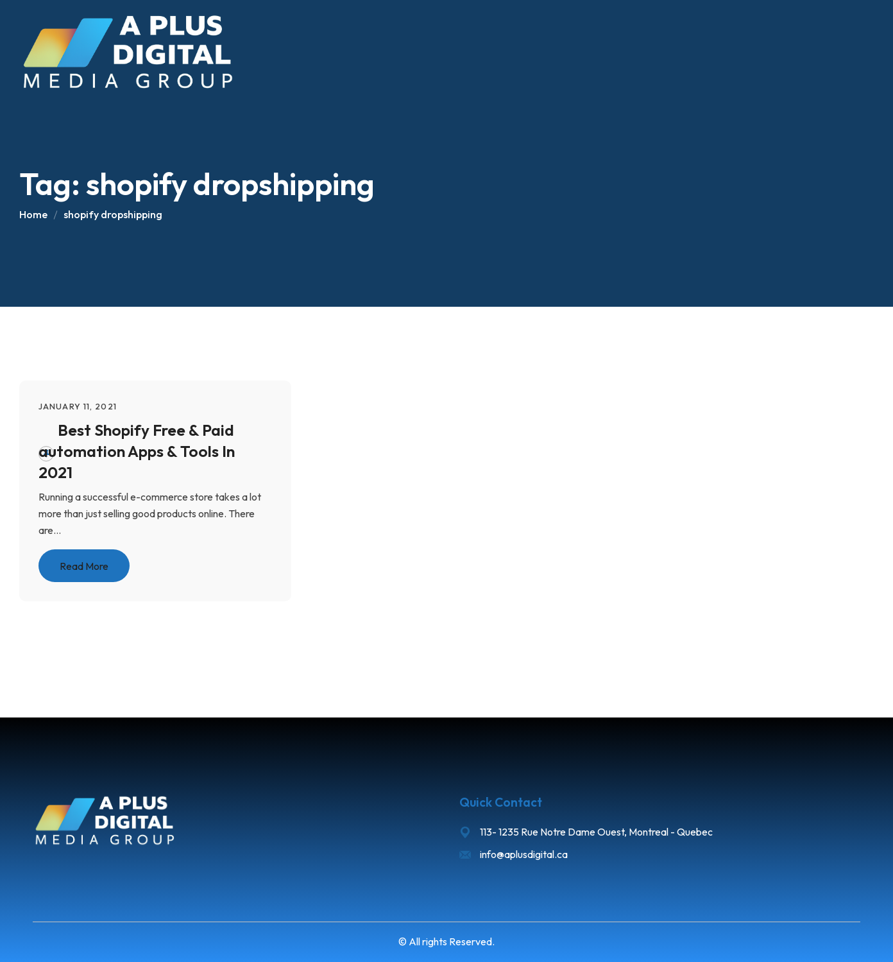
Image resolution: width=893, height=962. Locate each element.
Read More (84, 566)
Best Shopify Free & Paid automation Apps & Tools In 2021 (136, 451)
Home (33, 214)
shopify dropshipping (113, 214)
